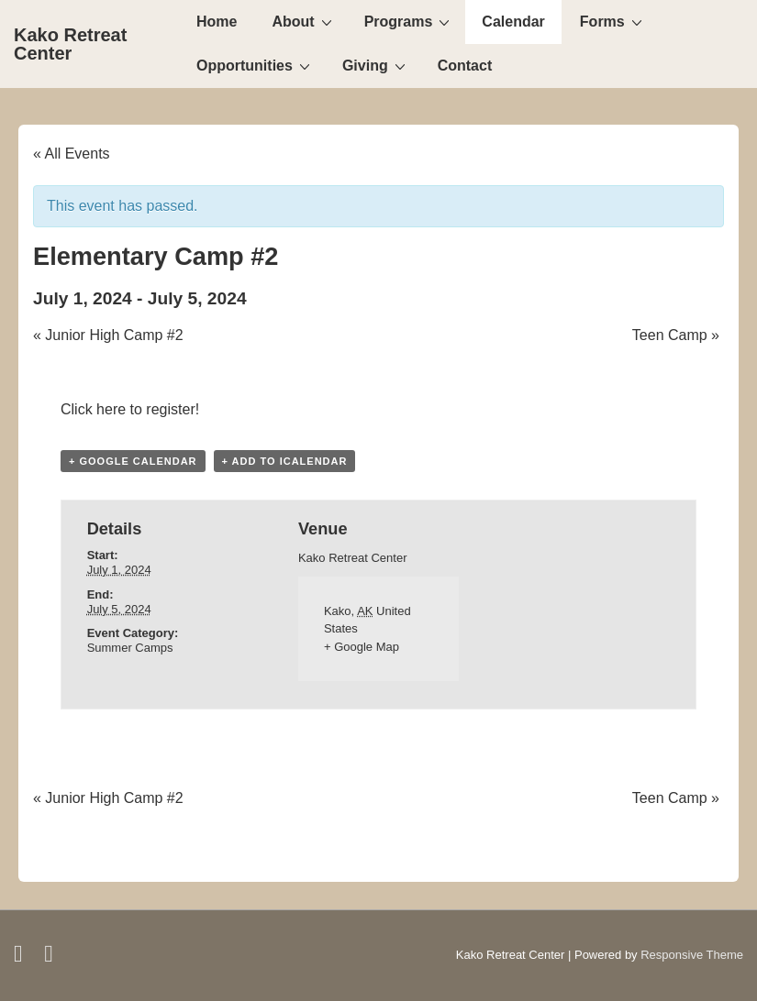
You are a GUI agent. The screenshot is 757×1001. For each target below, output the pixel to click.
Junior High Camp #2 (108, 335)
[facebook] (22, 957)
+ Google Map (361, 647)
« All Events (71, 153)
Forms (613, 21)
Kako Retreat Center (70, 44)
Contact (465, 65)
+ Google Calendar (133, 461)
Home (216, 21)
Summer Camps (130, 647)
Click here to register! (130, 409)
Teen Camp (675, 335)
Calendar (513, 21)
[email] (51, 957)
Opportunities (255, 65)
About (304, 21)
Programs (409, 21)
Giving (376, 65)
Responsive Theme (691, 955)
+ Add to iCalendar (285, 461)
